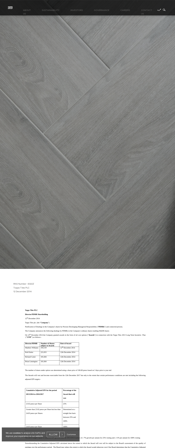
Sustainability (63, 10)
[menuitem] (46, 11)
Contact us (130, 10)
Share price (159, 10)
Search (164, 10)
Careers (114, 10)
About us (46, 10)
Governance (98, 10)
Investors (82, 10)
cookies (17, 433)
